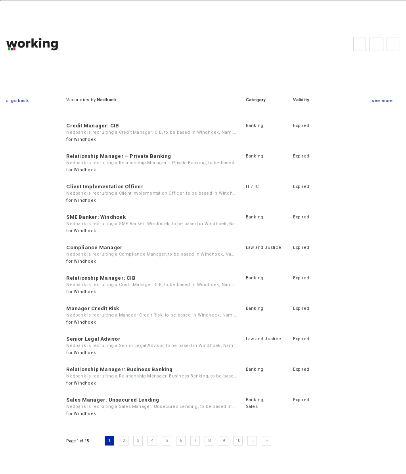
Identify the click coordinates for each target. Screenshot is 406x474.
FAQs (376, 44)
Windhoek (85, 139)
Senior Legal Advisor (93, 339)
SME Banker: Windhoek (95, 217)
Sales (252, 406)
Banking (255, 125)
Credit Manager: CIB (92, 126)
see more (382, 100)
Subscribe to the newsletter (393, 44)
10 (238, 440)
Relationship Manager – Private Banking (118, 156)
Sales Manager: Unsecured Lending (112, 400)
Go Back (20, 100)
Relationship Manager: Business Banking (119, 369)
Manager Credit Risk (92, 308)
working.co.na (48, 44)
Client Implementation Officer (104, 187)
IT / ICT (254, 186)
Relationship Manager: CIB (101, 278)
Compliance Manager (94, 247)
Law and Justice (263, 247)
